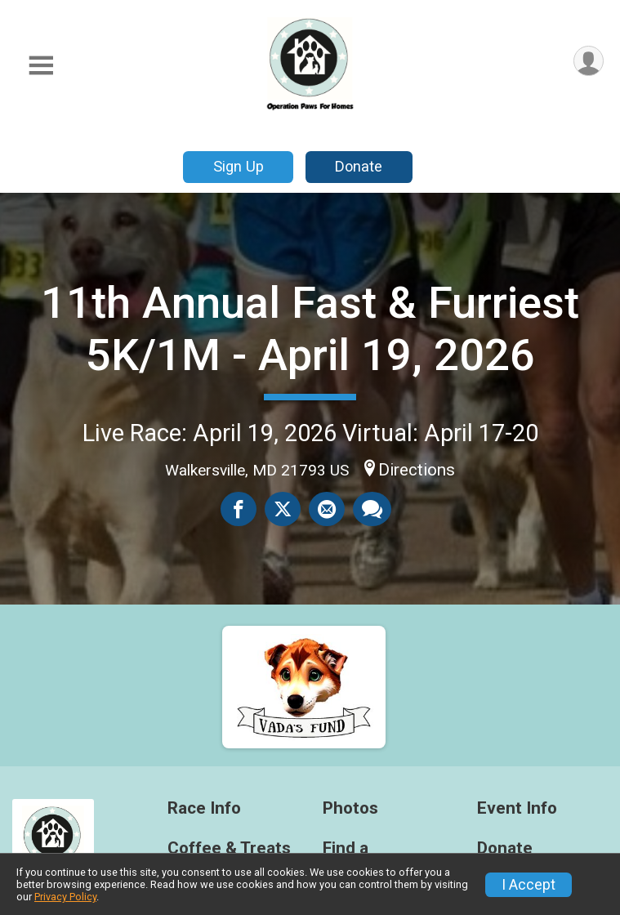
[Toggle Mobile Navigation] (41, 66)
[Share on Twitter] (283, 509)
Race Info (204, 808)
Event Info (517, 808)
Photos (350, 808)
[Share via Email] (327, 509)
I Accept (528, 885)
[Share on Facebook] (238, 509)
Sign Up (238, 166)
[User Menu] (588, 61)
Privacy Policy (65, 896)
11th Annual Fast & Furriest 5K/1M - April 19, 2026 (310, 329)
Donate (358, 166)
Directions (416, 470)
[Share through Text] (372, 509)
